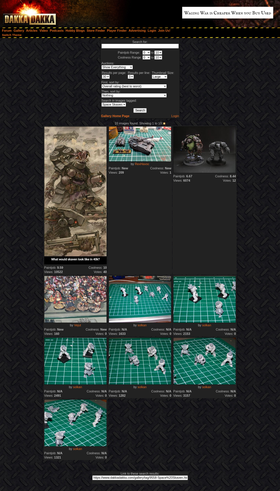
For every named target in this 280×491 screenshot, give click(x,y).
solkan (142, 325)
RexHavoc (142, 164)
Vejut (77, 325)
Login (175, 116)
